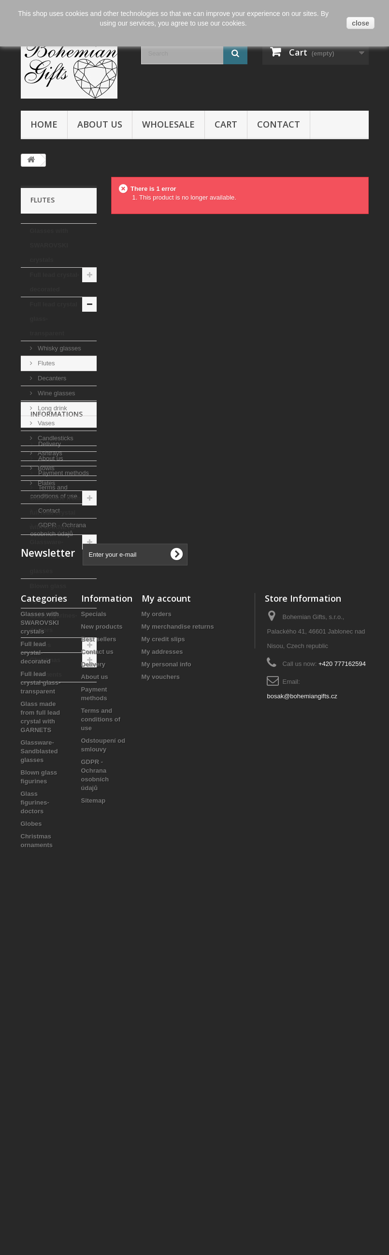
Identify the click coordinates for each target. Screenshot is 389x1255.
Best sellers (98, 988)
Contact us (97, 1000)
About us (99, 124)
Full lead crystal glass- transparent (53, 319)
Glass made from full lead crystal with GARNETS (55, 512)
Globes (40, 645)
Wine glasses (55, 393)
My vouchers (161, 1025)
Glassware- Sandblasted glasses (48, 556)
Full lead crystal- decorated (55, 282)
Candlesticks (54, 438)
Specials (94, 962)
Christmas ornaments (46, 667)
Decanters (51, 378)
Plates (46, 483)
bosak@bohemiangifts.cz (302, 1045)
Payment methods (63, 766)
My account (166, 947)
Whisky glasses (58, 348)
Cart (226, 124)
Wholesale (168, 124)
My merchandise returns (178, 975)
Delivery (49, 737)
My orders (157, 962)
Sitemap (93, 1149)
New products (102, 975)
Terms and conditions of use (101, 1068)
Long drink (51, 408)
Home (44, 124)
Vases (45, 423)
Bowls (45, 468)
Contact (278, 124)
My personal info (166, 1013)
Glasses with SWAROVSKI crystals (49, 245)
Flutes (45, 363)
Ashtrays (49, 453)
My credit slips (163, 988)
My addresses (162, 1000)
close (360, 23)
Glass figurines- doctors (53, 623)
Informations (56, 711)
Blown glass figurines (48, 593)
